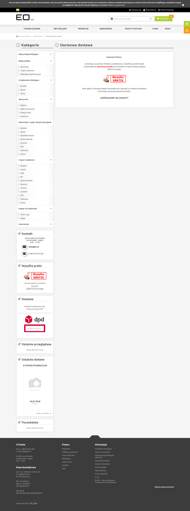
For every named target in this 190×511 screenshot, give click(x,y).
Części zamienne (27, 71)
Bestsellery (60, 29)
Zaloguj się (136, 10)
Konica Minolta (26, 139)
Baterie (23, 105)
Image (22, 218)
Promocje (83, 29)
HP (21, 177)
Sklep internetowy (23, 503)
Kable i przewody (27, 109)
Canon (23, 169)
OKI (21, 147)
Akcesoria (24, 67)
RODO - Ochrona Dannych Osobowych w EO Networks (105, 481)
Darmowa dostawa (102, 461)
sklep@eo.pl (34, 247)
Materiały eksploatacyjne (30, 74)
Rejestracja (151, 10)
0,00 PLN (164, 18)
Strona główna (32, 29)
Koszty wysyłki (133, 29)
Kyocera (23, 143)
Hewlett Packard (27, 136)
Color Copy (25, 215)
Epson (23, 90)
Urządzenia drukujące (103, 449)
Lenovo (23, 188)
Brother (23, 86)
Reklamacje (66, 459)
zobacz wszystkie (42, 413)
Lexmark (23, 192)
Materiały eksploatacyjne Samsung (104, 456)
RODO (168, 29)
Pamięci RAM (25, 113)
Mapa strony (67, 462)
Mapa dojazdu (100, 470)
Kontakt (65, 465)
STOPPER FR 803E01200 (35, 365)
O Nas (155, 29)
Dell (22, 173)
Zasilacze (24, 116)
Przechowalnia (167, 10)
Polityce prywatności (116, 5)
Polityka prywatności (70, 452)
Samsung (24, 150)
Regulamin (66, 449)
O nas (97, 477)
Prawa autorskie (101, 474)
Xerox (22, 93)
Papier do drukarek (102, 452)
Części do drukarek (102, 464)
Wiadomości (106, 29)
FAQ (63, 468)
